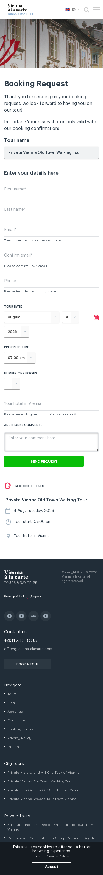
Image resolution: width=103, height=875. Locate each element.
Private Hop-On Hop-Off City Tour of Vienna (44, 790)
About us (15, 712)
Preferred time (16, 347)
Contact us (16, 720)
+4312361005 (20, 640)
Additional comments (23, 425)
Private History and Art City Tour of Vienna (43, 772)
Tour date (13, 306)
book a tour (27, 664)
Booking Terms (20, 729)
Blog (11, 703)
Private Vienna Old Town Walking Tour (40, 781)
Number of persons (20, 373)
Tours (12, 694)
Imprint (13, 747)
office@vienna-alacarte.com (28, 649)
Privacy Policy (19, 738)
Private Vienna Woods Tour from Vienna (41, 799)
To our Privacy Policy (51, 856)
